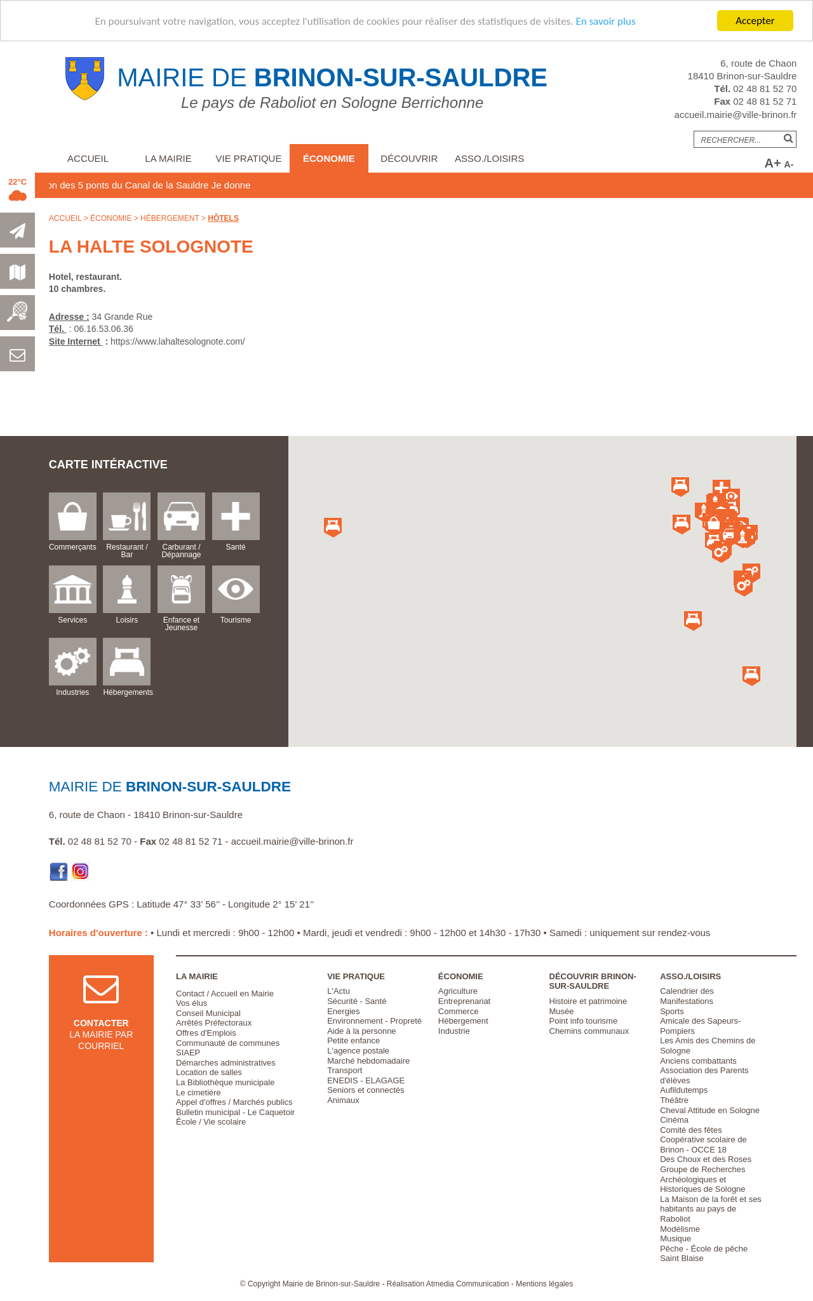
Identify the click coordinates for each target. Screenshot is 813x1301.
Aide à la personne (361, 1031)
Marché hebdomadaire (368, 1061)
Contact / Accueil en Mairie (225, 993)
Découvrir (409, 158)
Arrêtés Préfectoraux (214, 1022)
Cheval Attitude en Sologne (710, 1110)
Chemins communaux (589, 1031)
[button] (714, 525)
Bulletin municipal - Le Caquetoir (235, 1112)
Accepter (755, 20)
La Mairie (168, 158)
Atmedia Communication (467, 1283)
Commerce (458, 1011)
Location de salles (209, 1072)
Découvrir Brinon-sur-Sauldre (592, 981)
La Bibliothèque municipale (225, 1082)
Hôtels (223, 218)
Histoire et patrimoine (588, 1001)
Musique (675, 1238)
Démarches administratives (226, 1062)
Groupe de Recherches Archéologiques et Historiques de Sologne (702, 1179)
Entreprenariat (464, 1001)
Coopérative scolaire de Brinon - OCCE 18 (703, 1144)
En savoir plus (605, 21)
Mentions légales (544, 1283)
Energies (343, 1011)
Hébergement (169, 218)
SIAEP (188, 1052)
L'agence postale (358, 1050)
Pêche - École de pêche (704, 1248)
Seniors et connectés (365, 1090)
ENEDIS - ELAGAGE (366, 1080)
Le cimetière (198, 1092)
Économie (329, 158)
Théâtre (674, 1100)
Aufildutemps (684, 1090)
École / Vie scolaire (211, 1121)
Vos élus (191, 1003)
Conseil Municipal (208, 1013)
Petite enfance (353, 1040)
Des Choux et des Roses (705, 1159)
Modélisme (680, 1229)
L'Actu (338, 991)
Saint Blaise (682, 1258)
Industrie (454, 1031)
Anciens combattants (698, 1061)
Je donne (256, 185)
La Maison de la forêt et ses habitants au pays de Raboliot (711, 1209)
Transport (344, 1070)
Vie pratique (249, 158)
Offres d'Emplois (206, 1033)
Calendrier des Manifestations (687, 996)
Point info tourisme (583, 1021)
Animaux (343, 1100)
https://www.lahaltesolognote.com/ (178, 341)
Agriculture (458, 991)
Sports (672, 1011)
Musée (561, 1011)
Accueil (88, 158)
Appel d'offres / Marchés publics (234, 1102)
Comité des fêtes (691, 1130)
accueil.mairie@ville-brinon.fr (736, 114)
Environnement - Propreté (374, 1021)
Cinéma (674, 1120)
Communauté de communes (227, 1043)
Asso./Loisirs (489, 158)
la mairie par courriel (101, 1022)
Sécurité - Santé (356, 1001)
